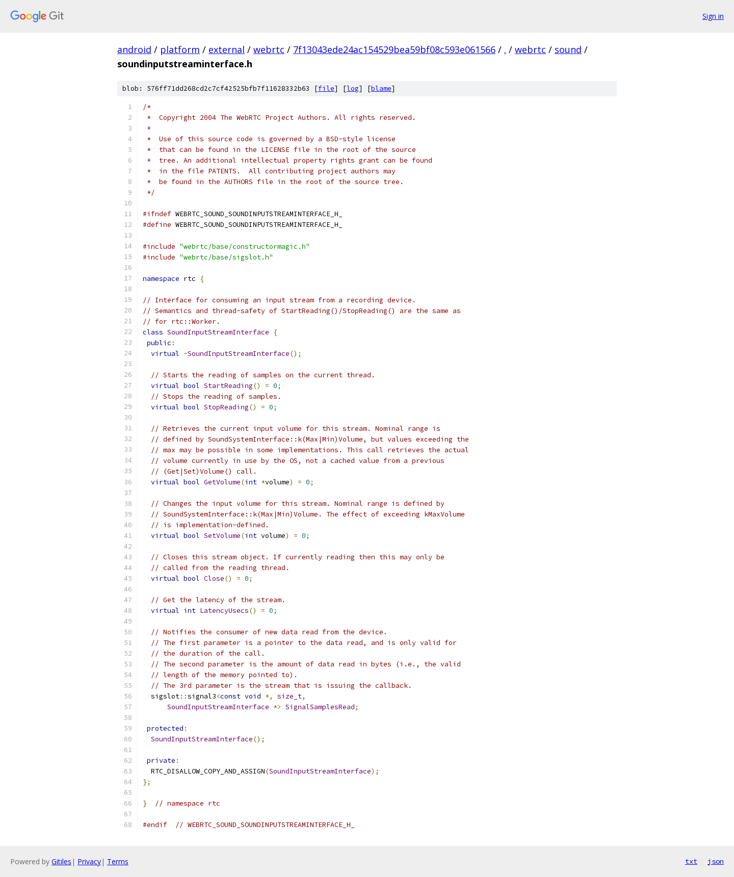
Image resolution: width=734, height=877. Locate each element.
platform (180, 49)
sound (568, 49)
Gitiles (61, 861)
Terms (117, 861)
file (326, 88)
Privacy (89, 861)
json (715, 861)
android (134, 49)
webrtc (268, 49)
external (226, 49)
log (353, 88)
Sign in (713, 16)
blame (381, 88)
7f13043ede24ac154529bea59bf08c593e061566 (394, 49)
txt (691, 861)
